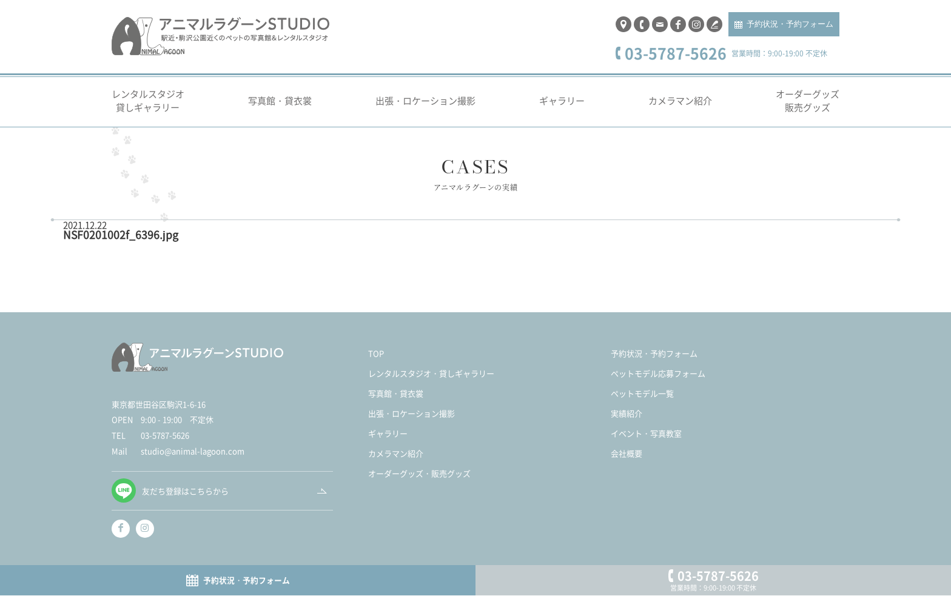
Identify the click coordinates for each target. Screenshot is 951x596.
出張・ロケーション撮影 (425, 107)
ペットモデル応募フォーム (658, 380)
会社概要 (626, 460)
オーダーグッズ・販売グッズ (419, 480)
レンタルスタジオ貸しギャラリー (148, 107)
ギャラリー (562, 107)
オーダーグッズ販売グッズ (807, 107)
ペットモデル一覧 (642, 400)
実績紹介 (626, 420)
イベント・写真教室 (646, 440)
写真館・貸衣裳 (280, 107)
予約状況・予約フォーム (790, 27)
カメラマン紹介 (680, 107)
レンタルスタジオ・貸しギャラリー (431, 380)
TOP (376, 360)
